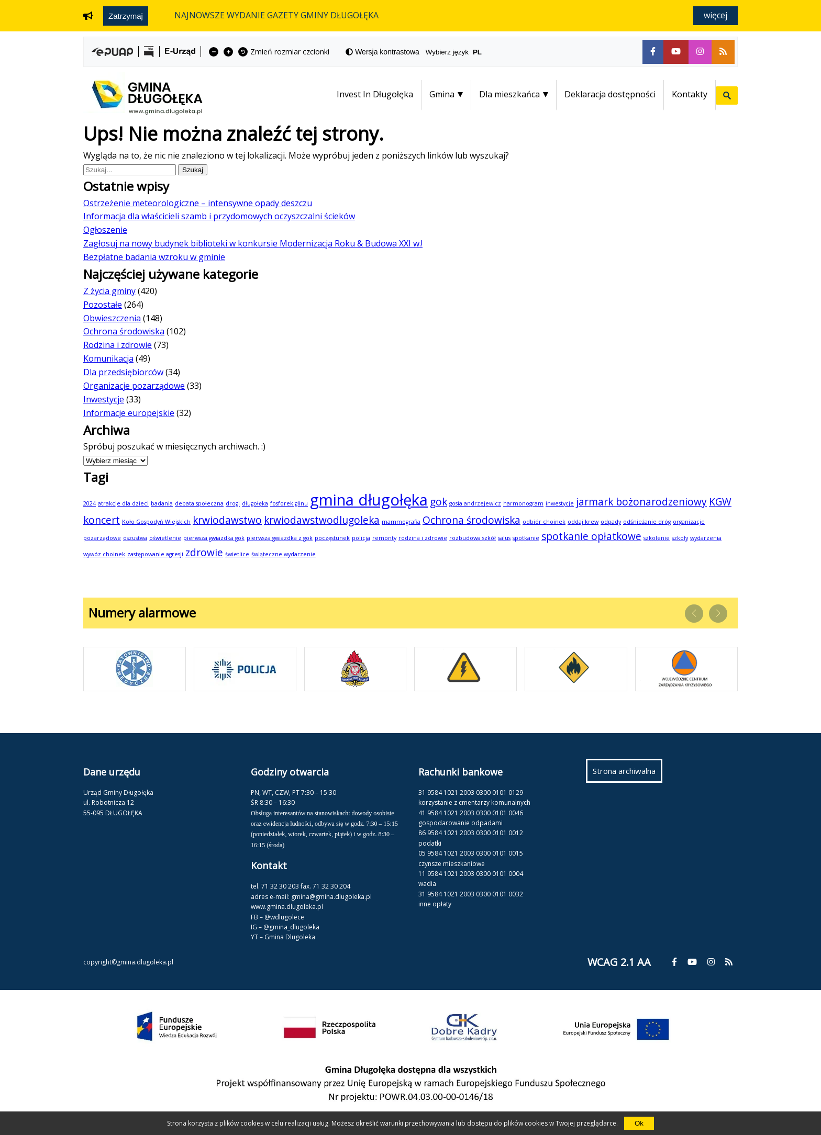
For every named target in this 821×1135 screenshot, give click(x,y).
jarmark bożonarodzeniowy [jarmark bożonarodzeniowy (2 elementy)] (641, 502)
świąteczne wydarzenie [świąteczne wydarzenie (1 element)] (283, 554)
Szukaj (194, 169)
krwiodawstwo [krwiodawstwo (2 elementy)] (227, 520)
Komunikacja (108, 358)
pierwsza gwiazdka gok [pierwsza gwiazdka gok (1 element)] (214, 538)
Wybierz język (458, 52)
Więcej (715, 15)
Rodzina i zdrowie (117, 345)
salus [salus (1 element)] (504, 538)
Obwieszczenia (112, 318)
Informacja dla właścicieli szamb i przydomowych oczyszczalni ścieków (219, 216)
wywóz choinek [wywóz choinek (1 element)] (104, 554)
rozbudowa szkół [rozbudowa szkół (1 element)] (472, 538)
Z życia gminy (109, 291)
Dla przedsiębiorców (123, 372)
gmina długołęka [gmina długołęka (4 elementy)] (369, 499)
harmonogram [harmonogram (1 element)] (523, 503)
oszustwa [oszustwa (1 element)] (135, 538)
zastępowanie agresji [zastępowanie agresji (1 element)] (155, 554)
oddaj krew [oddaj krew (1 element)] (583, 521)
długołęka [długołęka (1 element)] (255, 503)
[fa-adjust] (382, 52)
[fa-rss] (723, 52)
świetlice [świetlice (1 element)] (237, 554)
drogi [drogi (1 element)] (233, 503)
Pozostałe (102, 304)
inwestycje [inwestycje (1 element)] (560, 503)
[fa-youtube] (676, 52)
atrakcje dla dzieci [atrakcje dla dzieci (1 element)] (123, 503)
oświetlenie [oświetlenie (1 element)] (165, 538)
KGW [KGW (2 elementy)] (720, 502)
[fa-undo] (243, 52)
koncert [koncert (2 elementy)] (101, 520)
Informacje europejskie (128, 413)
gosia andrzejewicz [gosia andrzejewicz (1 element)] (475, 503)
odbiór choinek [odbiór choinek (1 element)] (544, 521)
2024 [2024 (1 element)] (89, 503)
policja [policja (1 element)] (361, 538)
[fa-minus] (213, 52)
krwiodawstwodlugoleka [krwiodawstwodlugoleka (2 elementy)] (322, 520)
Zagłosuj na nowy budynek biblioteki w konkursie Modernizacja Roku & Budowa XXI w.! (253, 243)
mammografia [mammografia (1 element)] (401, 521)
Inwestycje (103, 399)
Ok (639, 1123)
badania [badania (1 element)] (162, 503)
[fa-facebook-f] (652, 52)
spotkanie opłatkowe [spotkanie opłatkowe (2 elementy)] (591, 536)
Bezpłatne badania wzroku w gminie (154, 257)
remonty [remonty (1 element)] (384, 538)
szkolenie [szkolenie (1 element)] (657, 538)
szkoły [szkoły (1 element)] (680, 538)
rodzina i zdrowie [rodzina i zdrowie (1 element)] (422, 538)
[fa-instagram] (700, 52)
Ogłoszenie (105, 229)
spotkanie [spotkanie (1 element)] (526, 538)
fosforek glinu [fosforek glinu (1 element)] (289, 503)
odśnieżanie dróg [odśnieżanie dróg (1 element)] (647, 521)
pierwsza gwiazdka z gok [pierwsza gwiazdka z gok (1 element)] (280, 538)
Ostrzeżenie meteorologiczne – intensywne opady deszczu (197, 203)
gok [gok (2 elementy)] (438, 502)
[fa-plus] (228, 52)
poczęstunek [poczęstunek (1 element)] (332, 538)
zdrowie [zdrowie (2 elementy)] (204, 552)
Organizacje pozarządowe (134, 385)
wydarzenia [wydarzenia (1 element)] (706, 538)
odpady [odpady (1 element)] (611, 521)
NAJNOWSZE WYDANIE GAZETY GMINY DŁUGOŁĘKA (276, 15)
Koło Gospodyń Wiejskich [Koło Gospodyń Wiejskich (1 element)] (156, 521)
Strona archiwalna (627, 773)
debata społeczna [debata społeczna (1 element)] (199, 503)
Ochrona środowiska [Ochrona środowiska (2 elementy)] (471, 520)
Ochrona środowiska (123, 331)
